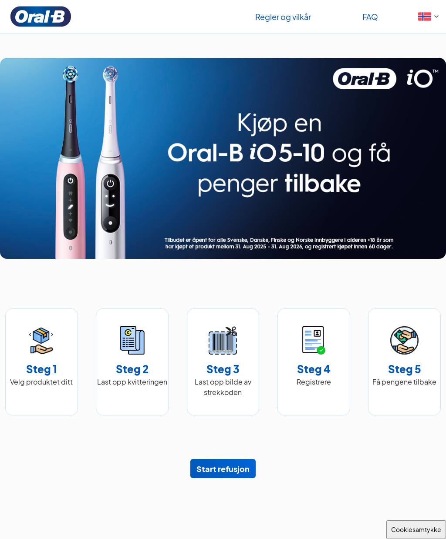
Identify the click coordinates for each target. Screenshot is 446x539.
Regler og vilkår (283, 17)
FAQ (370, 17)
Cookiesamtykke (416, 529)
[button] (430, 16)
